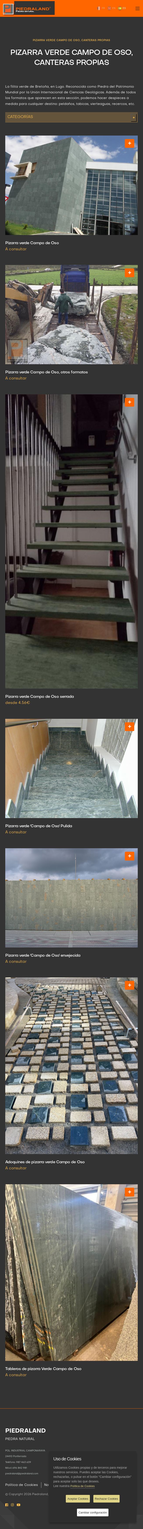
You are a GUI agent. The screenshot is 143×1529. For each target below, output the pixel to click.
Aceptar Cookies (77, 1498)
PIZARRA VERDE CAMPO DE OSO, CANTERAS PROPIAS (71, 40)
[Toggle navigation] (137, 8)
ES (122, 8)
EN (111, 8)
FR (101, 8)
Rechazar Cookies (106, 1498)
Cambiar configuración (92, 1512)
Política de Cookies (21, 1485)
